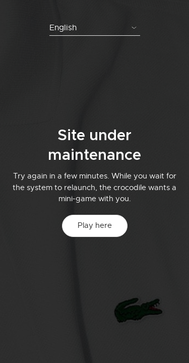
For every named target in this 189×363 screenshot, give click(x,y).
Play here (95, 225)
